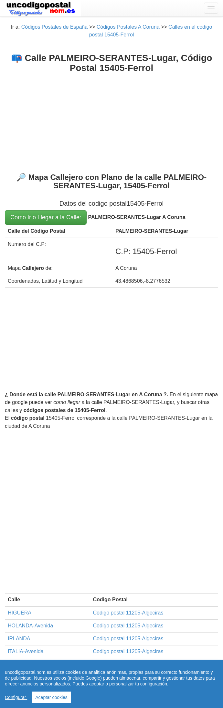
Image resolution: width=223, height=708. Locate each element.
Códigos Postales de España (54, 27)
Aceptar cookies (51, 697)
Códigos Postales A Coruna (128, 27)
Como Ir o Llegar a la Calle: (45, 217)
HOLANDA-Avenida (30, 625)
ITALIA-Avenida (26, 651)
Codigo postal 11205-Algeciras (128, 612)
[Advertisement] (111, 121)
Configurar (16, 697)
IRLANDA (19, 638)
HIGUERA (19, 612)
